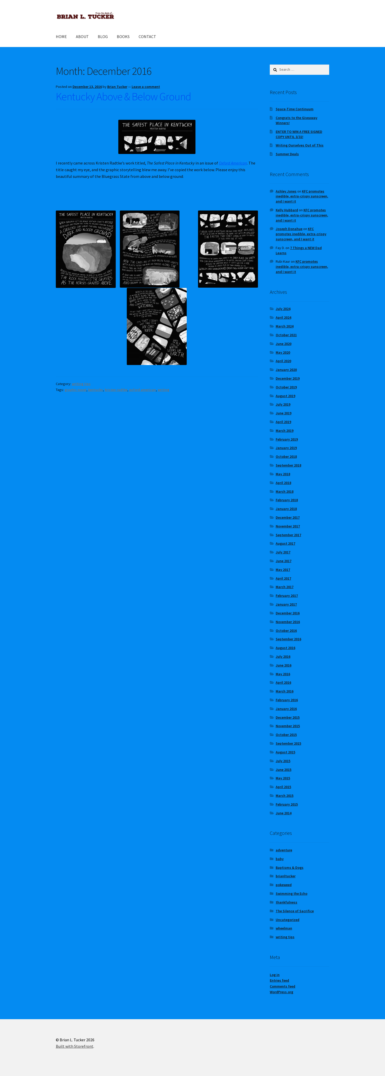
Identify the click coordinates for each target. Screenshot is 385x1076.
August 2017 (285, 543)
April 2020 (283, 361)
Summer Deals (287, 154)
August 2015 (285, 752)
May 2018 (283, 474)
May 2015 (283, 778)
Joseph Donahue (289, 228)
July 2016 (283, 656)
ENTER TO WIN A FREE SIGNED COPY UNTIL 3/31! (299, 134)
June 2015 (283, 769)
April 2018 (283, 482)
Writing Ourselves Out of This (300, 145)
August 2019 (285, 396)
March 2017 (284, 587)
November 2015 (288, 726)
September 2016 (288, 639)
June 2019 (283, 413)
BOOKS (123, 36)
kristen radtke (116, 389)
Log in (275, 974)
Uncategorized (287, 919)
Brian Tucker (117, 86)
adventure (284, 850)
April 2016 (283, 682)
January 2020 (286, 369)
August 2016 (285, 647)
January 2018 (286, 508)
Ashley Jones (286, 191)
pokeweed (284, 884)
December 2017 (288, 517)
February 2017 (287, 595)
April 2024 (283, 317)
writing (163, 389)
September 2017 (288, 535)
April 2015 (283, 787)
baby (280, 858)
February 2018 (287, 500)
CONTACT (147, 36)
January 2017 (286, 604)
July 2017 (283, 552)
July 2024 (283, 308)
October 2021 (286, 335)
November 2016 (288, 621)
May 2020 (283, 352)
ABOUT (82, 36)
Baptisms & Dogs (289, 867)
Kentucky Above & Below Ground (123, 96)
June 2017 (283, 561)
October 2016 (286, 630)
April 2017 (283, 578)
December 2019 (288, 378)
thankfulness (286, 902)
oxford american (142, 389)
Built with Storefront (74, 1046)
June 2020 (283, 343)
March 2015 (284, 795)
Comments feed (282, 986)
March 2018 (284, 491)
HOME (61, 36)
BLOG (103, 36)
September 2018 (288, 465)
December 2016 (288, 613)
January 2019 (286, 447)
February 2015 (287, 804)
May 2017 (283, 569)
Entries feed (279, 980)
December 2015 (288, 717)
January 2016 (286, 708)
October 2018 (286, 456)
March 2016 (284, 691)
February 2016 (287, 700)
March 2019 (284, 430)
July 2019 (283, 404)
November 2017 (288, 526)
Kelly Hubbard (287, 210)
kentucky (95, 389)
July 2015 (283, 761)
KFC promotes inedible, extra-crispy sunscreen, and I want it (302, 196)
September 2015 (288, 743)
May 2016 (283, 674)
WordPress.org (281, 992)
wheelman (284, 928)
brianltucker (286, 876)
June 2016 (283, 665)
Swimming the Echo (291, 893)
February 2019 (287, 439)
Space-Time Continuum (295, 109)
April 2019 (283, 422)
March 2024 (284, 326)
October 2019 (286, 387)
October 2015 (286, 734)
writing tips (81, 383)
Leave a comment (146, 86)
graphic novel (75, 389)
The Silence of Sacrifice (295, 911)
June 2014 (283, 813)
